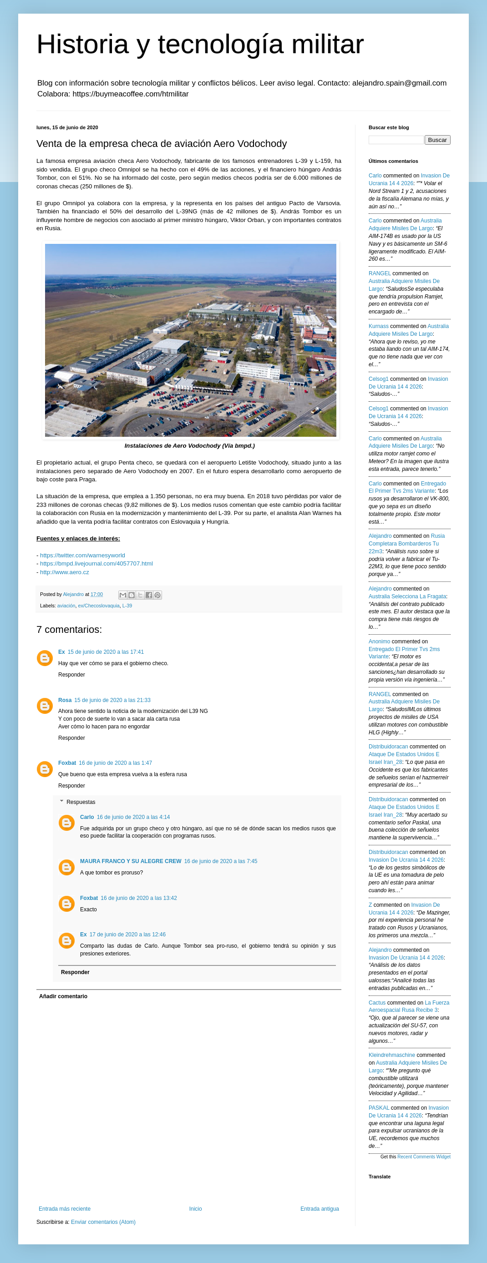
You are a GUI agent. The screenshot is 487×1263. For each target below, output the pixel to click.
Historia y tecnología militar (200, 44)
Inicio (195, 1209)
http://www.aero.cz (64, 572)
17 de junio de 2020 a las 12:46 (128, 934)
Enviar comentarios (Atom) (103, 1222)
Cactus (377, 1003)
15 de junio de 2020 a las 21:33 (112, 700)
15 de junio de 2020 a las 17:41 (106, 652)
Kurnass (379, 326)
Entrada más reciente (65, 1209)
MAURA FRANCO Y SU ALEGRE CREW (131, 861)
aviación (66, 605)
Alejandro (380, 536)
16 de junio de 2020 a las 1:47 (115, 763)
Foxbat (67, 763)
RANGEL (380, 273)
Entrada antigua (319, 1209)
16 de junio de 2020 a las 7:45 (221, 861)
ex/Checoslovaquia (98, 605)
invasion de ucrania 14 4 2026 (406, 860)
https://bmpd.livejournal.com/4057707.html (96, 563)
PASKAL (379, 1108)
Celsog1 (379, 379)
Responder (71, 675)
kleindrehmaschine (392, 1055)
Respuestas (80, 802)
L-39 (127, 605)
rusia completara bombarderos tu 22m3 (407, 544)
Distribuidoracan (388, 746)
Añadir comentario (63, 996)
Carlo (87, 817)
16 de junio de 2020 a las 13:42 (139, 898)
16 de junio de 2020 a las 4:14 (133, 817)
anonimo (379, 641)
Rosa (64, 700)
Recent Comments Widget (424, 1156)
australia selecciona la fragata (407, 596)
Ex (61, 652)
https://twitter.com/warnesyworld (82, 555)
